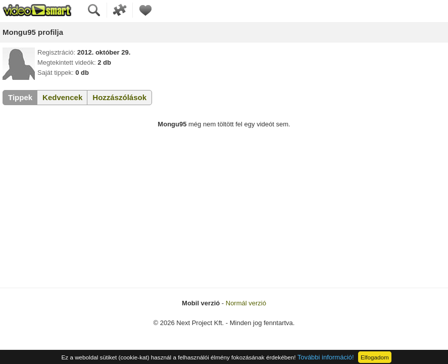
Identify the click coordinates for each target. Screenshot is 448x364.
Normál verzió (246, 303)
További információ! (325, 357)
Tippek (20, 97)
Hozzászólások (119, 97)
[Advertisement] (224, 212)
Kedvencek (62, 97)
